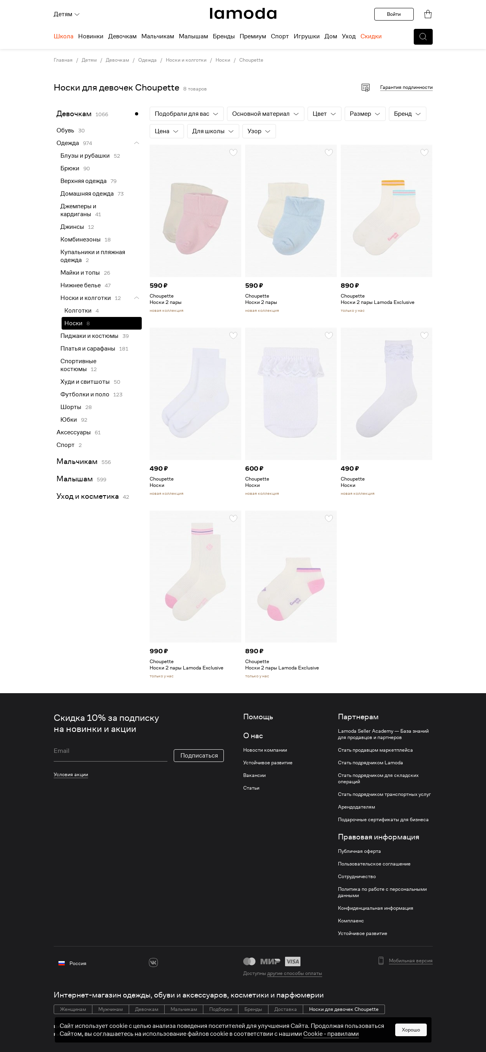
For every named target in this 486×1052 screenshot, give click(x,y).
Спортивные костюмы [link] (78, 365)
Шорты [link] (70, 407)
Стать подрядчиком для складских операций (378, 778)
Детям (67, 14)
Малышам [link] (74, 478)
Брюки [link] (69, 168)
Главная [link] (63, 60)
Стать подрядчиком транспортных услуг (384, 794)
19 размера (107, 1034)
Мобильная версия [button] (411, 961)
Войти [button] (394, 14)
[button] (423, 37)
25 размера (132, 1034)
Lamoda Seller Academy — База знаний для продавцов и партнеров (383, 734)
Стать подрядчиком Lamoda (370, 763)
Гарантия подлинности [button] (406, 87)
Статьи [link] (251, 788)
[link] (243, 13)
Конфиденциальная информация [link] (375, 908)
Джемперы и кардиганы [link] (78, 210)
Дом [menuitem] (331, 36)
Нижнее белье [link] (80, 285)
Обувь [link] (65, 130)
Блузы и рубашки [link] (85, 156)
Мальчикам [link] (77, 461)
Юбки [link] (68, 420)
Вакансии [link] (254, 775)
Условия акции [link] (71, 774)
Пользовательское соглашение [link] (374, 864)
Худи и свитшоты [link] (85, 382)
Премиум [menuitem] (253, 36)
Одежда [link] (147, 60)
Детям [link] (89, 60)
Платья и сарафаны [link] (87, 349)
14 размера (82, 1034)
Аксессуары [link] (73, 432)
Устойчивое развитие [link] (268, 763)
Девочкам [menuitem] (122, 36)
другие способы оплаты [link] (294, 973)
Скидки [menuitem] (371, 36)
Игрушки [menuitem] (307, 36)
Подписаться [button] (199, 756)
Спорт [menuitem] (280, 36)
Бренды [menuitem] (224, 36)
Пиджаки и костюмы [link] (89, 336)
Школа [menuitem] (63, 36)
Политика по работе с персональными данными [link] (382, 892)
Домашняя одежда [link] (87, 194)
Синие (72, 1026)
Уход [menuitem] (349, 36)
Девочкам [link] (117, 60)
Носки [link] (223, 60)
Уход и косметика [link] (87, 496)
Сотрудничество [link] (357, 876)
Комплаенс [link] (351, 921)
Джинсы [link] (72, 227)
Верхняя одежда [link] (83, 181)
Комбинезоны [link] (80, 239)
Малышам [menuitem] (193, 36)
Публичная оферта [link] (359, 851)
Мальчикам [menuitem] (157, 36)
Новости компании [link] (265, 750)
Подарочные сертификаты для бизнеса (383, 819)
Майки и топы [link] (80, 273)
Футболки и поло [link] (84, 394)
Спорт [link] (65, 445)
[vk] (153, 962)
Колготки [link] (78, 311)
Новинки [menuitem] (90, 36)
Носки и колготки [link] (186, 60)
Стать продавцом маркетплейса (375, 750)
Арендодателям (356, 807)
